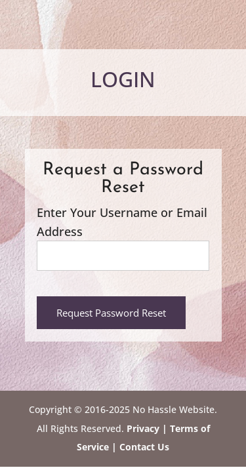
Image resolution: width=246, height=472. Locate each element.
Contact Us (143, 447)
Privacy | (147, 428)
